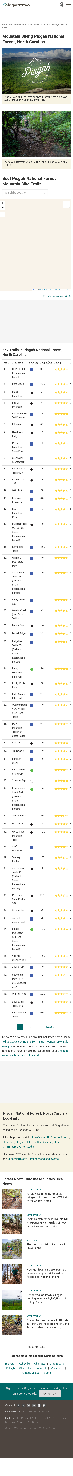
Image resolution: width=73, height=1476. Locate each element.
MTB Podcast (23, 1418)
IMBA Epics (54, 1418)
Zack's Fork (18, 966)
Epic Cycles (39, 1137)
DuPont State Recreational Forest (19, 373)
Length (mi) (46, 362)
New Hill (41, 1368)
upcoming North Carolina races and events (33, 1158)
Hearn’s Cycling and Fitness (19, 1142)
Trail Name (17, 362)
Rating (57, 362)
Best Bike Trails (39, 1418)
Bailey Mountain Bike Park (17, 672)
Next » (50, 1026)
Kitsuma (16, 424)
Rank (6, 362)
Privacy (53, 1428)
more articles (36, 1347)
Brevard (10, 1363)
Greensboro (57, 1363)
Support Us (34, 1411)
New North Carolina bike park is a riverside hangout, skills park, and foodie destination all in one (46, 1273)
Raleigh (10, 1368)
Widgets (46, 1411)
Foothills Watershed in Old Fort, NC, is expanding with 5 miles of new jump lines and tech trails (47, 1222)
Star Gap (16, 742)
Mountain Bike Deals (27, 1422)
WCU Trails (18, 490)
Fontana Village (31, 1372)
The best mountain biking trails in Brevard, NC (46, 1246)
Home (4, 24)
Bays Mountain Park (17, 513)
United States (33, 24)
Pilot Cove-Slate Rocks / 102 (19, 899)
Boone (48, 1372)
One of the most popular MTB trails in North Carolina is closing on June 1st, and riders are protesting (48, 1324)
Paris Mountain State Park (17, 447)
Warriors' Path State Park (17, 561)
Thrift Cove (18, 750)
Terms (46, 1428)
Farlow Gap (18, 625)
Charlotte (39, 1363)
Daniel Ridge (19, 633)
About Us (22, 1411)
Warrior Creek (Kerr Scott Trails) (19, 614)
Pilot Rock (17, 823)
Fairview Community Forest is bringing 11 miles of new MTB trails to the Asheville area (48, 1197)
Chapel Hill (25, 1368)
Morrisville (57, 1368)
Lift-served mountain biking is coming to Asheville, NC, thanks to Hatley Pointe (47, 1298)
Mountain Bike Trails (17, 24)
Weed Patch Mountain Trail (18, 835)
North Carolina (47, 24)
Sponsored (32, 1240)
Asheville (24, 1363)
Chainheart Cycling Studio (18, 1146)
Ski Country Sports (58, 1137)
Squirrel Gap (18, 910)
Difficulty (33, 362)
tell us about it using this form (20, 1041)
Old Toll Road (19, 993)
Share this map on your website (57, 296)
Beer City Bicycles (48, 1142)
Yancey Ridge (19, 815)
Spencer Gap (19, 780)
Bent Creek (18, 383)
